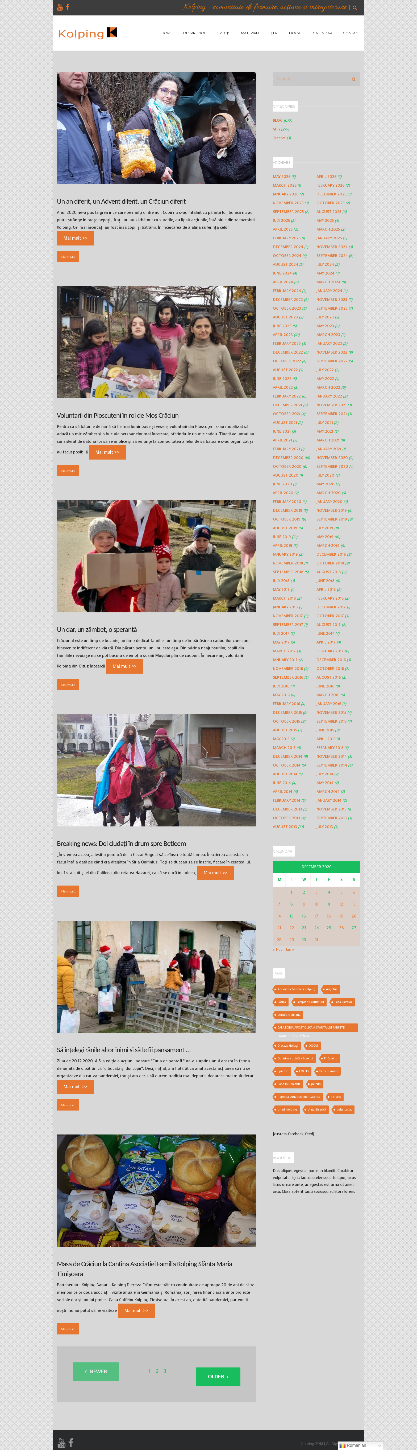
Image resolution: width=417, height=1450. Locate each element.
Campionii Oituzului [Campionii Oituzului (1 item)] (310, 1002)
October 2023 (287, 308)
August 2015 (285, 730)
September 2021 (331, 414)
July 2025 (281, 220)
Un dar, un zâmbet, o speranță (97, 629)
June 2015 (325, 730)
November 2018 (288, 563)
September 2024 (332, 255)
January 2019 (285, 554)
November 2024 (332, 247)
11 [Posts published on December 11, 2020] (329, 904)
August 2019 (285, 528)
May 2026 (281, 176)
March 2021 (327, 440)
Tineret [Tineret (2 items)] (336, 1097)
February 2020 (287, 501)
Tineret (279, 138)
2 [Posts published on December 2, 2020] (304, 892)
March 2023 (328, 335)
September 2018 (288, 572)
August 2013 (285, 827)
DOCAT (295, 33)
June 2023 (282, 326)
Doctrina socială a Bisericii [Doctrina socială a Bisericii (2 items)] (296, 1058)
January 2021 (328, 449)
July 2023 (325, 317)
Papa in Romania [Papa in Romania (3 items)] (289, 1084)
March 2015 (284, 748)
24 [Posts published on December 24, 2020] (316, 928)
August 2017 (328, 624)
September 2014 (331, 765)
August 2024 (285, 264)
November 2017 (288, 616)
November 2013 (331, 809)
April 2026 (326, 176)
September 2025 (288, 212)
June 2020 (282, 484)
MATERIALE (250, 33)
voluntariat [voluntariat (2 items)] (344, 1110)
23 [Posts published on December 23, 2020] (304, 928)
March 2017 (284, 651)
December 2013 (287, 809)
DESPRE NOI (194, 33)
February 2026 (330, 185)
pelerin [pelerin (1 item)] (316, 1084)
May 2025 (325, 220)
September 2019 (331, 519)
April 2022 (283, 387)
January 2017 (285, 660)
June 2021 (282, 431)
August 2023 (285, 317)
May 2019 (324, 537)
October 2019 (287, 519)
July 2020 (325, 475)
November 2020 (332, 458)
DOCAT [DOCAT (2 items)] (314, 1046)
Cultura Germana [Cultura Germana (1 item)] (289, 1015)
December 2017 (331, 607)
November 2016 (288, 668)
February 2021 (286, 449)
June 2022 (282, 378)
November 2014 (331, 756)
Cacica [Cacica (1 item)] (282, 1002)
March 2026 (285, 185)
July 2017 (281, 633)
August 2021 (285, 422)
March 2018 (284, 598)
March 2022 (328, 387)
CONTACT (351, 33)
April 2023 (283, 335)
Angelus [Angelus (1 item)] (331, 989)
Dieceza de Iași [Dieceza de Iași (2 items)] (288, 1046)
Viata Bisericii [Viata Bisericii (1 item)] (317, 1110)
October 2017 (330, 616)
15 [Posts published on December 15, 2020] (291, 916)
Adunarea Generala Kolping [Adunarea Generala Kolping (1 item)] (296, 989)
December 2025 (331, 194)
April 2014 (282, 791)
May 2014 (324, 783)
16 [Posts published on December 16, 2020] (304, 916)
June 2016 (325, 686)
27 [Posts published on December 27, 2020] (354, 928)
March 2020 (328, 493)
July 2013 (324, 827)
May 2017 (281, 642)
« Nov (278, 949)
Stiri (276, 129)
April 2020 (283, 493)
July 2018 (281, 581)
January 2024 (329, 291)
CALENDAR (322, 33)
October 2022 (287, 361)
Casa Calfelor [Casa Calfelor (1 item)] (343, 1002)
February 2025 (287, 238)
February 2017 (330, 651)
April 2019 (282, 545)
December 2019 (287, 510)
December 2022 (288, 352)
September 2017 (288, 624)
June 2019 (282, 537)
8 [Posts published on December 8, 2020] (291, 904)
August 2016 (328, 677)
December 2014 (287, 756)
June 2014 (282, 783)
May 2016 (281, 695)
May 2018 (281, 589)
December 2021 (287, 405)
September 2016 (288, 677)
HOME (167, 33)
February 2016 (286, 704)
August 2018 (328, 572)
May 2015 (281, 739)
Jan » (290, 949)
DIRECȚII (223, 33)
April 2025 (283, 229)
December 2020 (288, 458)
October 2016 (330, 668)
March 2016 (327, 695)
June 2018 (325, 581)
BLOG (278, 120)
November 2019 (331, 510)
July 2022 (325, 370)
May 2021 (324, 431)
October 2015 (286, 721)
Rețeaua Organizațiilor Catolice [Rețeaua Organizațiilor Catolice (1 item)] (299, 1097)
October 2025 (330, 203)
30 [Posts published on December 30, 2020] (304, 940)
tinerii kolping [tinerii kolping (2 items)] (287, 1110)
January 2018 (285, 607)
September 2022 (332, 361)
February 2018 (330, 598)
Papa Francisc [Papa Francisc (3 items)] (328, 1071)
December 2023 (288, 299)
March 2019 (328, 545)
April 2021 (282, 440)
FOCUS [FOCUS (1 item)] (304, 1071)
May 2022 (325, 378)
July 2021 (324, 422)
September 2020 (332, 466)
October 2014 (287, 765)
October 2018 (330, 563)
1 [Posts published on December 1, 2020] (291, 892)
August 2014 (285, 774)
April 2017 (326, 642)
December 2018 (331, 554)
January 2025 (329, 238)
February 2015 (329, 748)
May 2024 (325, 273)
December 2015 (287, 712)
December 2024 (288, 247)
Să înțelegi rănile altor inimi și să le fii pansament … (123, 1049)
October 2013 (286, 818)
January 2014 (328, 800)
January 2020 (329, 501)
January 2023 (329, 343)
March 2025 (328, 229)
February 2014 (286, 800)
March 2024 (328, 282)
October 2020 (287, 466)
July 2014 (324, 774)
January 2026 (285, 194)
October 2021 (286, 414)
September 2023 (332, 308)
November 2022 (331, 352)
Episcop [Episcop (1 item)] (283, 1071)
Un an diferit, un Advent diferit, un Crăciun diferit (121, 201)
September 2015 (331, 721)
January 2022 (329, 396)
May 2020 (325, 484)
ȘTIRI (274, 33)
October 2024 (287, 255)
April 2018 (326, 589)
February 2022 (287, 396)
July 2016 (281, 686)
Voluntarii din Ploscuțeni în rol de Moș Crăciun (117, 415)
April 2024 (283, 282)
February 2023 (287, 343)
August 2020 (285, 475)
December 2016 (331, 660)
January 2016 (328, 704)
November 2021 (331, 405)
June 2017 (325, 633)
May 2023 (325, 326)
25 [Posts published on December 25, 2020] (329, 928)
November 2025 (288, 203)
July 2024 (325, 264)
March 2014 (328, 791)
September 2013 (331, 818)
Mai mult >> (75, 238)
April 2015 (325, 739)
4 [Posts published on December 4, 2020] (329, 892)
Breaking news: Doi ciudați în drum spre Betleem (121, 843)
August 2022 (285, 370)
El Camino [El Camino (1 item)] (330, 1058)
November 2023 (331, 299)
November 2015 (331, 712)
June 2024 (282, 273)
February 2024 (287, 291)
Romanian (352, 1446)
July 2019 (324, 528)
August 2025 (328, 212)
